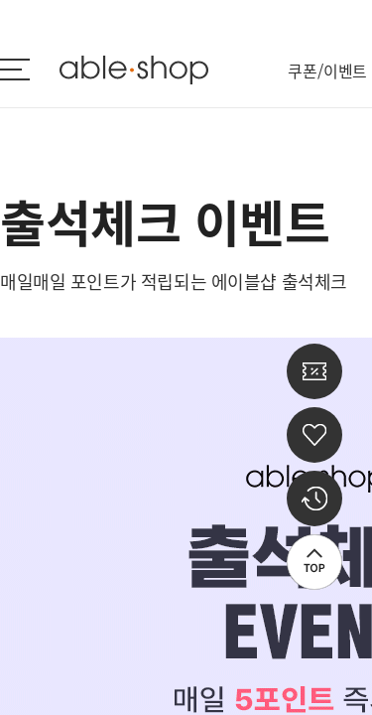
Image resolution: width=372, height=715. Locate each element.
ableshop (134, 70)
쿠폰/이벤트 (327, 70)
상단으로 (314, 562)
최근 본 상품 (314, 498)
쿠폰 (314, 371)
